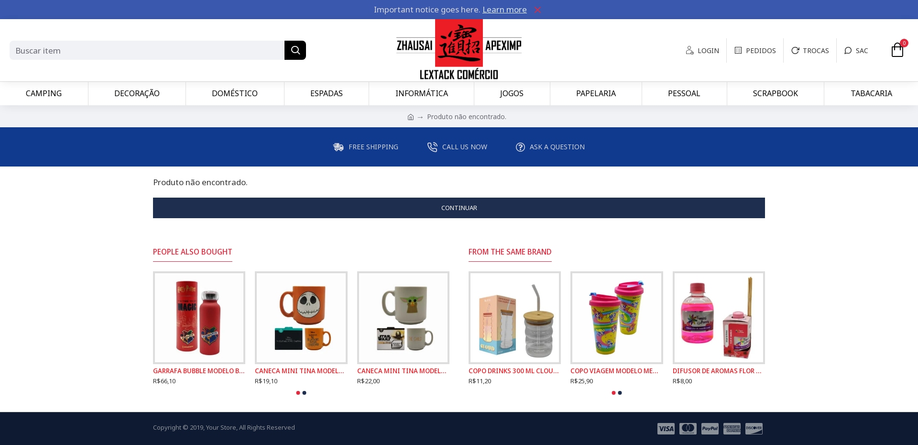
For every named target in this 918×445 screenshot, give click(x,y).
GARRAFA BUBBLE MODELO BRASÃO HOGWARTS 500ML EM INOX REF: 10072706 (199, 371)
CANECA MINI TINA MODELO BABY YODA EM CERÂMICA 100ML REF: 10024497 (403, 371)
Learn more (504, 9)
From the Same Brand (510, 252)
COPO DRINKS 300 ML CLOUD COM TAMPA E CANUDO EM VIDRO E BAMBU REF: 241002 (515, 371)
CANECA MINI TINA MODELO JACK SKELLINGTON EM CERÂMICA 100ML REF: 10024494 (301, 371)
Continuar (459, 207)
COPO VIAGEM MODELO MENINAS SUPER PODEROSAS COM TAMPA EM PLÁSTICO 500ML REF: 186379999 (616, 371)
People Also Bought (192, 252)
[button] (298, 393)
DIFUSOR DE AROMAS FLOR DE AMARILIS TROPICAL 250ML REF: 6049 (719, 371)
